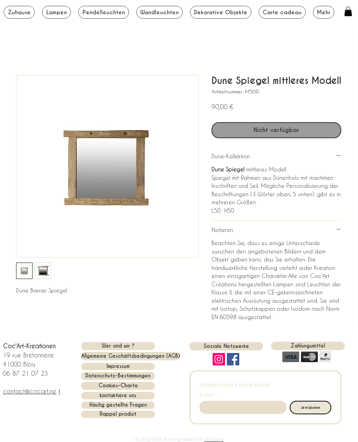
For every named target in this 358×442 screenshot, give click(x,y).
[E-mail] (240, 407)
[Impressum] (118, 366)
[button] (348, 11)
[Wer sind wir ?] (118, 346)
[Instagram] (219, 359)
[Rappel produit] (118, 414)
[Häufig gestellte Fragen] (118, 405)
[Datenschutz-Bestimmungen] (118, 376)
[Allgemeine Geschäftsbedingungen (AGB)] (130, 356)
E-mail (208, 395)
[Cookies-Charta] (118, 386)
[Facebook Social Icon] (233, 359)
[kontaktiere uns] (118, 395)
